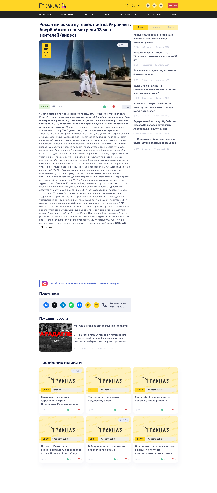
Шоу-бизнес (154, 14)
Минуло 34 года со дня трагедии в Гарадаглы (101, 325)
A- (123, 107)
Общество (88, 14)
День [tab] (141, 27)
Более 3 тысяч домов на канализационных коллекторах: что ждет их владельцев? (154, 89)
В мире (174, 14)
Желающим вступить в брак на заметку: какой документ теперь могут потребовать (153, 107)
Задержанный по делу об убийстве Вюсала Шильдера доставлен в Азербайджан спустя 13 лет (154, 125)
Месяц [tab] (170, 27)
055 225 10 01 (118, 306)
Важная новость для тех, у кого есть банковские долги (154, 72)
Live (173, 5)
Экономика (66, 14)
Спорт (107, 14)
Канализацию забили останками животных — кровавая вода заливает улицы (153, 38)
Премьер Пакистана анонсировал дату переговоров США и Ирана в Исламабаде (61, 450)
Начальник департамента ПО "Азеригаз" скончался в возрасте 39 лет (155, 56)
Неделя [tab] (156, 27)
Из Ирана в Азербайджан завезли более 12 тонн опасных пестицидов (154, 141)
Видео (44, 106)
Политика (45, 14)
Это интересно (128, 14)
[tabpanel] (155, 91)
